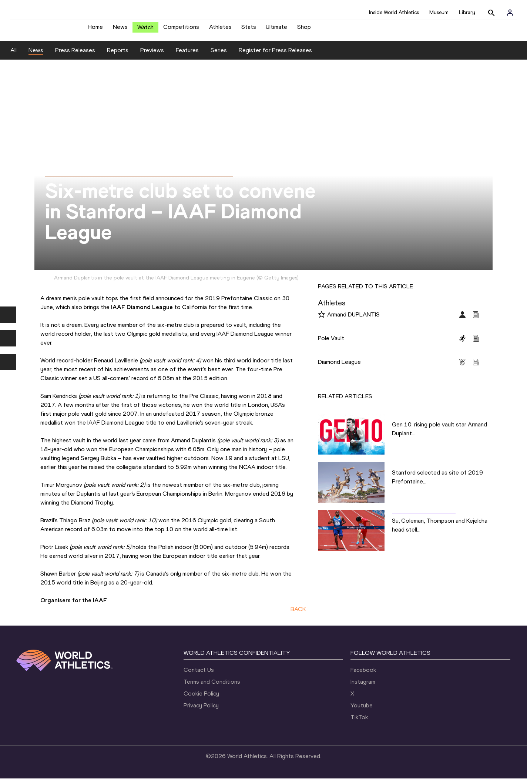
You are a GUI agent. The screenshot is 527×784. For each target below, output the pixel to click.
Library (467, 12)
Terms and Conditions (212, 687)
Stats (248, 29)
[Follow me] (321, 320)
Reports (117, 55)
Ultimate (276, 29)
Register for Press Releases (275, 55)
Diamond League (339, 367)
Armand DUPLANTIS (353, 320)
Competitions (181, 29)
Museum (439, 12)
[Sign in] (510, 12)
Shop (304, 29)
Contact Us (199, 675)
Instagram (362, 687)
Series (219, 55)
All (13, 55)
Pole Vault (331, 343)
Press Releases (75, 55)
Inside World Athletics (394, 12)
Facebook (363, 675)
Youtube (361, 710)
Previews (152, 55)
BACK (298, 614)
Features (187, 55)
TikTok (359, 722)
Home (95, 29)
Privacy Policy (201, 710)
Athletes (220, 29)
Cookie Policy (201, 699)
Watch (145, 30)
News (120, 29)
